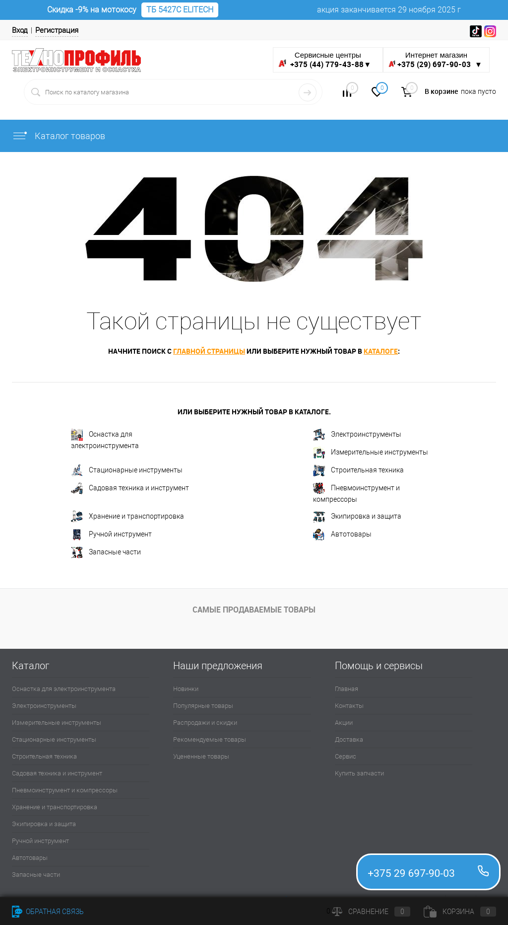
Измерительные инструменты (370, 453)
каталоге (381, 351)
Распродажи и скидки (205, 722)
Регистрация (56, 30)
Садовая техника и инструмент (130, 488)
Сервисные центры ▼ (324, 60)
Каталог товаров (58, 136)
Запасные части (106, 552)
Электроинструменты (357, 435)
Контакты (349, 705)
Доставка (349, 739)
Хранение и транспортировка (127, 517)
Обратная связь (48, 912)
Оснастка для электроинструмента (105, 439)
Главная (346, 689)
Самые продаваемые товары (254, 609)
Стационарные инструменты (127, 470)
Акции (344, 722)
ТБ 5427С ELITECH (179, 9)
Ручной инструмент (111, 534)
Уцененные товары (201, 756)
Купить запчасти (359, 773)
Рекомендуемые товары (209, 739)
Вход (20, 30)
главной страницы (209, 351)
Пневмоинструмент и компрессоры (356, 492)
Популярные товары (203, 705)
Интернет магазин (436, 60)
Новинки (185, 689)
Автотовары (342, 534)
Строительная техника (358, 470)
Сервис (345, 756)
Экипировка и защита (357, 517)
